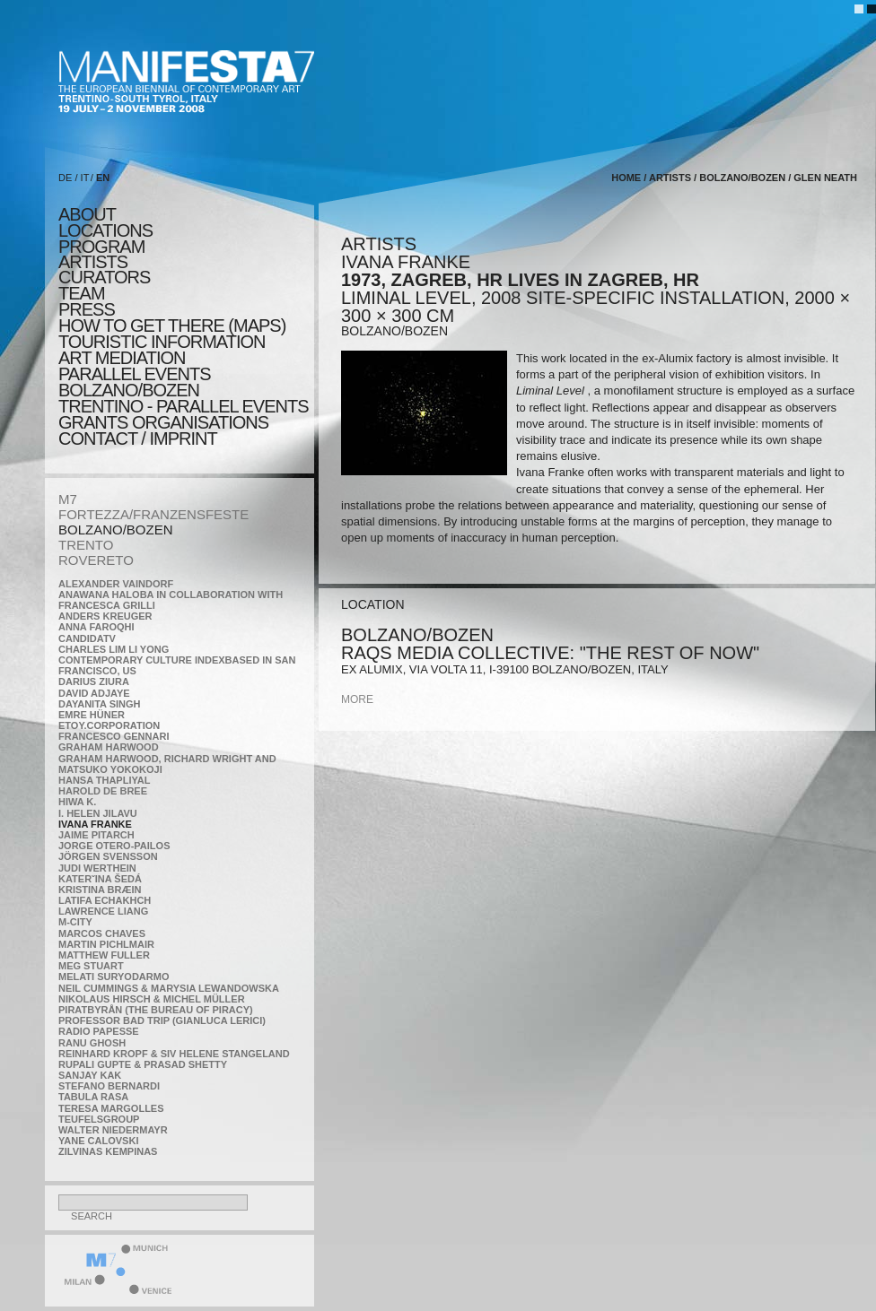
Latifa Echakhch (104, 900)
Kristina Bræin (99, 889)
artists (92, 262)
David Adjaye (94, 693)
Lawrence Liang (103, 911)
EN (103, 177)
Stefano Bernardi (109, 1086)
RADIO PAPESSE (98, 1031)
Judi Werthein (97, 868)
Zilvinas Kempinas (107, 1151)
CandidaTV (87, 638)
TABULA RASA (93, 1096)
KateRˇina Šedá (100, 878)
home (626, 177)
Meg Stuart (91, 965)
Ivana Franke (95, 824)
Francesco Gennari (113, 736)
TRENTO (85, 544)
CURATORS (104, 277)
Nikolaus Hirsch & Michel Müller (151, 999)
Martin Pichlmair (106, 944)
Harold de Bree (102, 791)
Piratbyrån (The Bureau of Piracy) (155, 1009)
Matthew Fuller (104, 955)
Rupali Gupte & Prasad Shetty (142, 1064)
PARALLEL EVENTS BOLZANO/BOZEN (134, 382)
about (87, 214)
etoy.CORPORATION (109, 725)
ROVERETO (96, 560)
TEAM (81, 293)
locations (105, 230)
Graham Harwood (108, 747)
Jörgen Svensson (108, 856)
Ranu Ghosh (92, 1043)
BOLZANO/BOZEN (115, 529)
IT (85, 177)
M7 (67, 499)
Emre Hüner (91, 714)
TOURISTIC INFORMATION (161, 342)
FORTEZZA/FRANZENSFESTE (153, 514)
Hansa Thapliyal (104, 780)
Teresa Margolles (111, 1108)
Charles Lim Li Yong (113, 649)
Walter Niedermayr (113, 1129)
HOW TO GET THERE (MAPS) (171, 325)
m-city (75, 921)
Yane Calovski (98, 1140)
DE (65, 177)
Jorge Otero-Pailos (114, 845)
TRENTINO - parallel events (183, 406)
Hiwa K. (77, 801)
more (357, 699)
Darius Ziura (93, 681)
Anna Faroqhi (96, 626)
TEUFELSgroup (98, 1119)
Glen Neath (825, 177)
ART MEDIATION (121, 358)
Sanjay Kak (89, 1075)
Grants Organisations (163, 422)
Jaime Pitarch (96, 834)
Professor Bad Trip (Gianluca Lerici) (162, 1020)
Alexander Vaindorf (115, 583)
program (101, 247)
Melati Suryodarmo (113, 976)
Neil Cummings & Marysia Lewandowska (168, 988)
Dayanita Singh (99, 704)
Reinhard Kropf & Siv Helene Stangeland (174, 1053)
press (86, 309)
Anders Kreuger (105, 616)
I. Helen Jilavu (97, 813)
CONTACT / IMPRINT (137, 438)
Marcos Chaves (101, 933)
